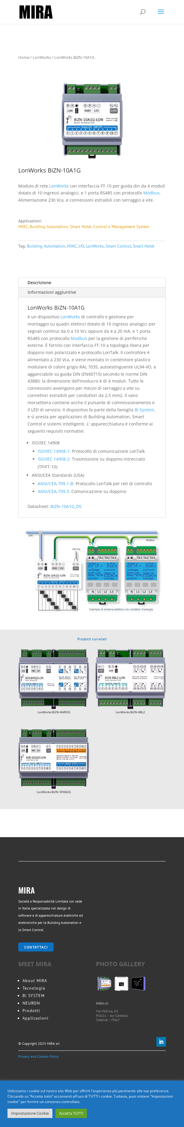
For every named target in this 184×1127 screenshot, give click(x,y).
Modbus (151, 193)
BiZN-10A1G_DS (66, 506)
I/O (81, 246)
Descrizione (39, 282)
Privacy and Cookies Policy (38, 1056)
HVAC (72, 246)
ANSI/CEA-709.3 (53, 491)
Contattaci (36, 947)
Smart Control (118, 246)
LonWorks (42, 57)
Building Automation (46, 246)
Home (23, 57)
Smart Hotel (143, 246)
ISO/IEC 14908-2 (54, 459)
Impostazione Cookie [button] (30, 1113)
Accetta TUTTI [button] (71, 1113)
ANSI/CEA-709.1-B (55, 483)
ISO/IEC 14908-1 (54, 451)
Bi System (144, 410)
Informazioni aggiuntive (52, 292)
